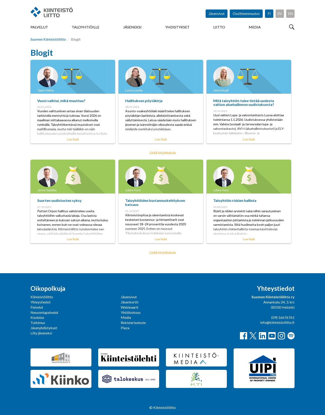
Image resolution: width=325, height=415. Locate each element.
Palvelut (39, 27)
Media (255, 27)
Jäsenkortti (129, 302)
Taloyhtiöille (85, 27)
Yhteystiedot (40, 302)
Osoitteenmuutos (246, 13)
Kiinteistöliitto (41, 297)
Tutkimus (37, 322)
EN (290, 13)
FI (269, 13)
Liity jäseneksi (41, 333)
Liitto (219, 27)
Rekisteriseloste (133, 322)
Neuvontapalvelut (44, 312)
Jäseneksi (132, 27)
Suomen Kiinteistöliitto (48, 39)
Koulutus (37, 317)
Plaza (125, 328)
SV (280, 13)
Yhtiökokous (131, 312)
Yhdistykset (177, 27)
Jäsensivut (217, 13)
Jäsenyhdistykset (43, 328)
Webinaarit (129, 307)
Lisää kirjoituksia (162, 152)
